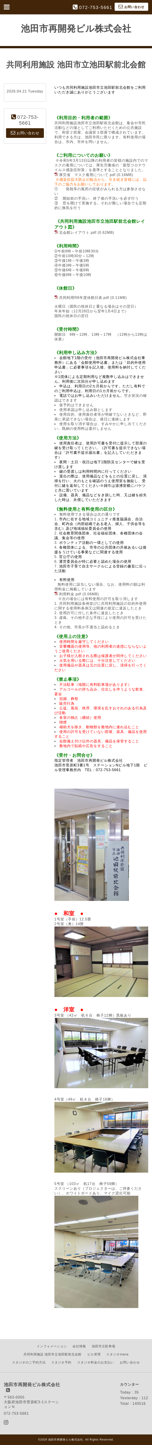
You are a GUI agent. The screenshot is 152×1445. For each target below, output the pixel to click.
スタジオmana (117, 1354)
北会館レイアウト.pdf (77, 232)
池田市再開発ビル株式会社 (76, 28)
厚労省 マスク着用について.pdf (87, 175)
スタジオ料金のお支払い (95, 1362)
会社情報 (79, 1346)
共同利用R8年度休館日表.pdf (84, 298)
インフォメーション (52, 1346)
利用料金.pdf (70, 594)
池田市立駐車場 (103, 1346)
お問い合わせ (130, 1362)
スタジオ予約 (61, 1362)
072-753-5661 (95, 7)
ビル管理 (94, 1354)
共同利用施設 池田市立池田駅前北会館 (53, 1354)
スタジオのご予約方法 (29, 1362)
